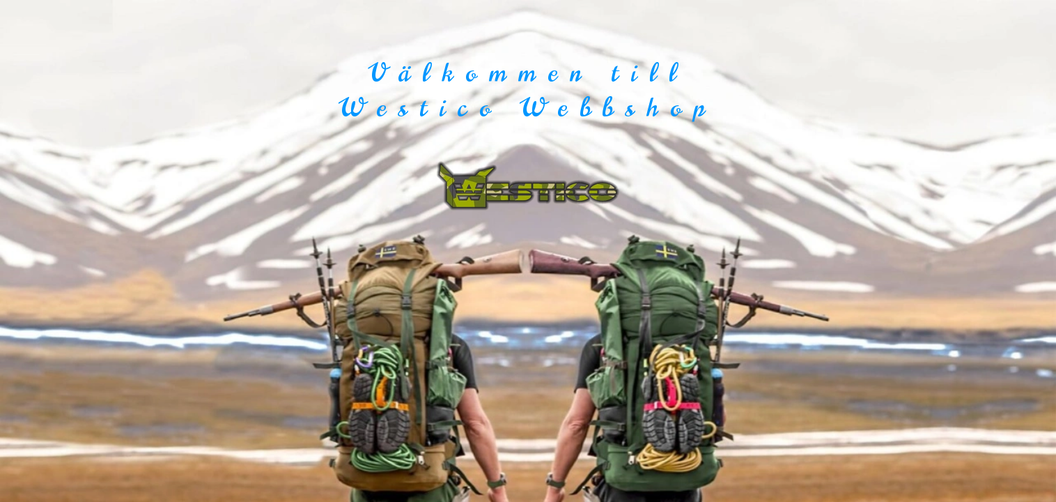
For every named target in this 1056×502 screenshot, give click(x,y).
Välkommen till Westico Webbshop (528, 90)
